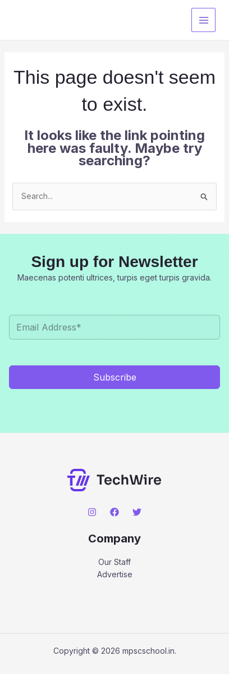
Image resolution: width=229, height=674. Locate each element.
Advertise (114, 574)
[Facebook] (114, 512)
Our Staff (114, 562)
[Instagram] (92, 512)
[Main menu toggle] (203, 20)
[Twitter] (136, 512)
